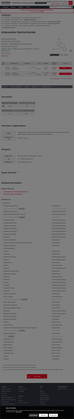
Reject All (43, 415)
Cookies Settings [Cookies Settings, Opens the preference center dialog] (33, 415)
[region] (37, 412)
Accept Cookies (53, 415)
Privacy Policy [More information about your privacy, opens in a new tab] (18, 411)
